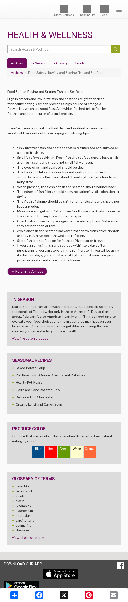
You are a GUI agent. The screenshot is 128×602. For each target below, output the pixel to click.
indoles (21, 496)
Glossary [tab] (61, 63)
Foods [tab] (80, 63)
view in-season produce (30, 338)
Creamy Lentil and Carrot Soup (39, 404)
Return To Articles (27, 271)
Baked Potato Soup (30, 368)
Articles (17, 72)
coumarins (23, 525)
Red (51, 449)
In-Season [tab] (38, 63)
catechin (22, 486)
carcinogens (25, 520)
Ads (104, 10)
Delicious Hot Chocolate (34, 397)
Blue (38, 449)
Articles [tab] (17, 63)
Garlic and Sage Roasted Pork (38, 390)
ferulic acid (24, 491)
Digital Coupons (64, 10)
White (77, 449)
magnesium (24, 510)
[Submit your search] (115, 49)
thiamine (22, 530)
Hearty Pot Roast (29, 382)
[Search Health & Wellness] (59, 49)
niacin (20, 501)
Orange (90, 449)
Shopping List (87, 10)
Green (63, 449)
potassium (23, 515)
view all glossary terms (29, 537)
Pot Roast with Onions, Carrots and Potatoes (50, 375)
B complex (23, 506)
